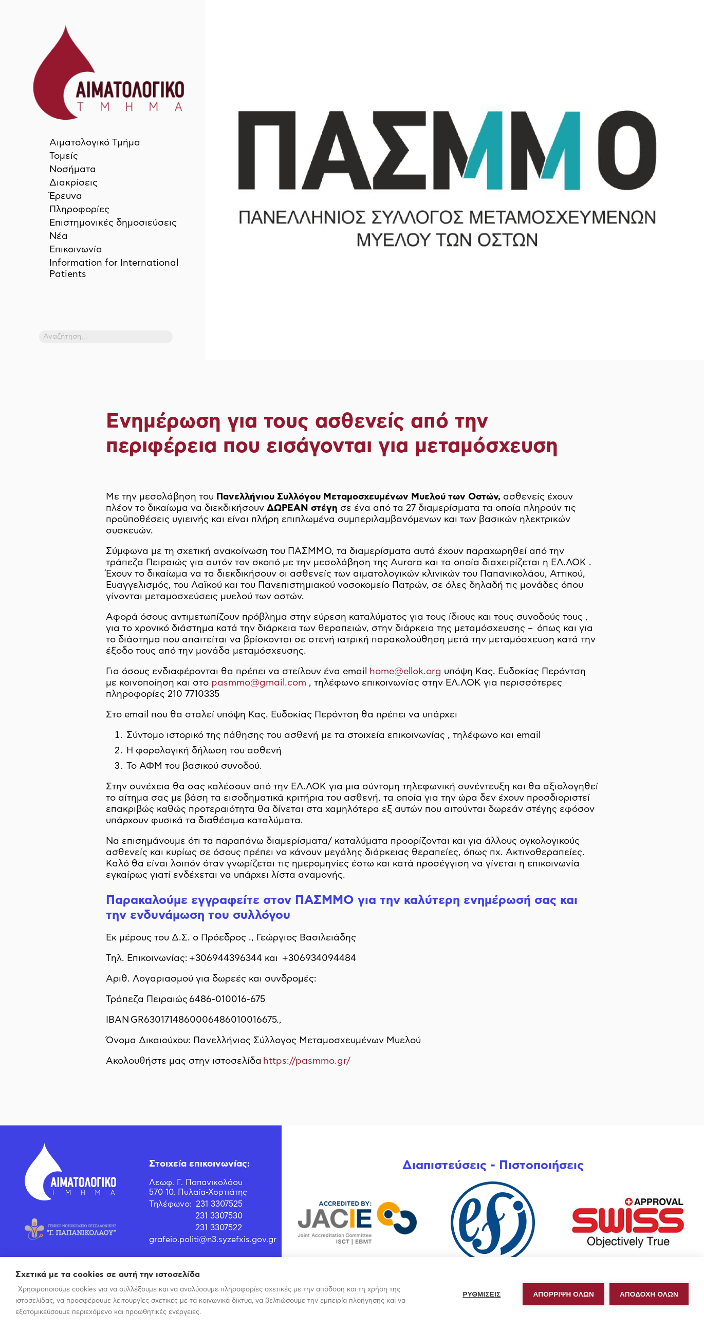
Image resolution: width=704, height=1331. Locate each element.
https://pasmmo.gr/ (306, 1061)
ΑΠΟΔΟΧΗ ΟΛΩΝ (649, 1294)
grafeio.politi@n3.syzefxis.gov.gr (212, 1239)
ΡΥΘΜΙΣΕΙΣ (482, 1294)
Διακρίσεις (73, 183)
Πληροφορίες (79, 209)
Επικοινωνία (75, 249)
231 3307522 (218, 1228)
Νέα (58, 236)
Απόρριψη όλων (563, 1294)
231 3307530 (219, 1216)
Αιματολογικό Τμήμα (94, 142)
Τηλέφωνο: (170, 1204)
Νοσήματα (72, 169)
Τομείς (63, 156)
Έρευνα (65, 196)
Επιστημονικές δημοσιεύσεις (113, 223)
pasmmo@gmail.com (258, 683)
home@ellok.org (405, 671)
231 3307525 (219, 1204)
